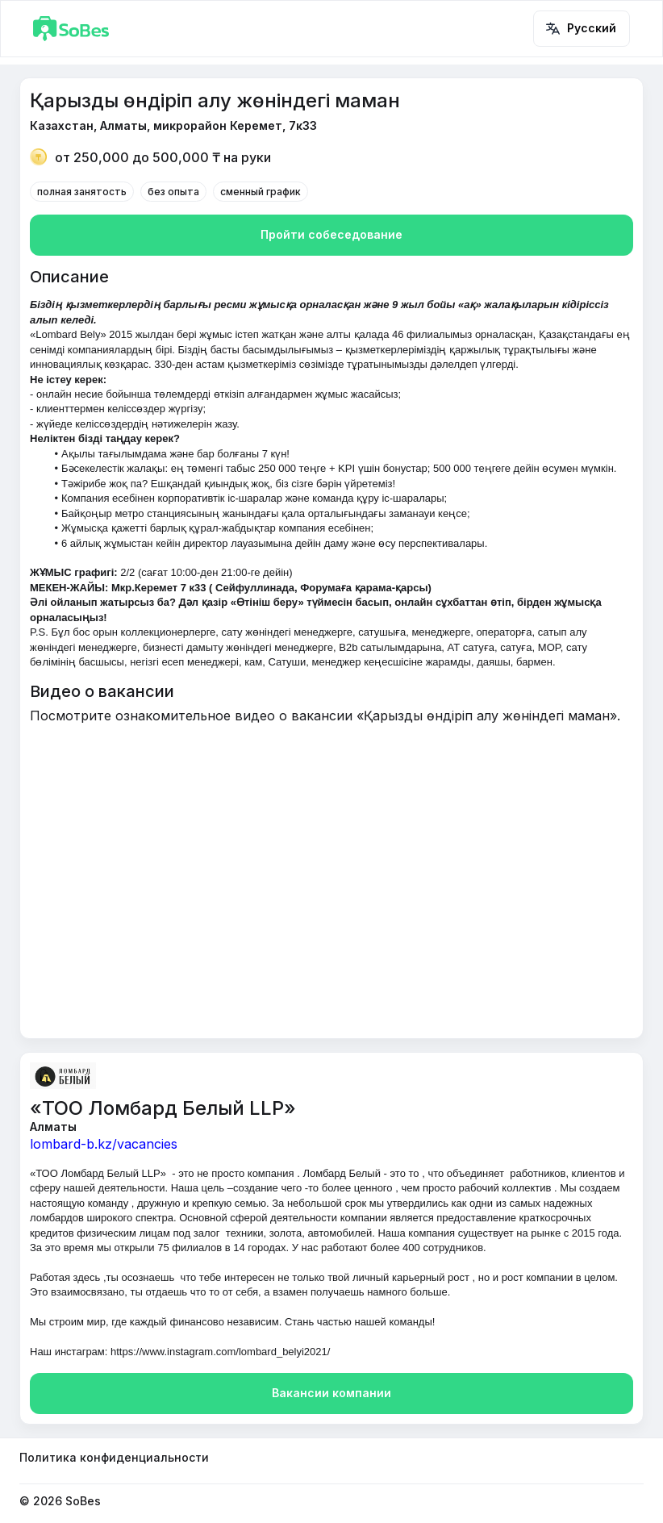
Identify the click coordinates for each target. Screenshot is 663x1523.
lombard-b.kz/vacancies (103, 1144)
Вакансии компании (331, 1393)
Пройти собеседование (331, 235)
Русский (581, 28)
